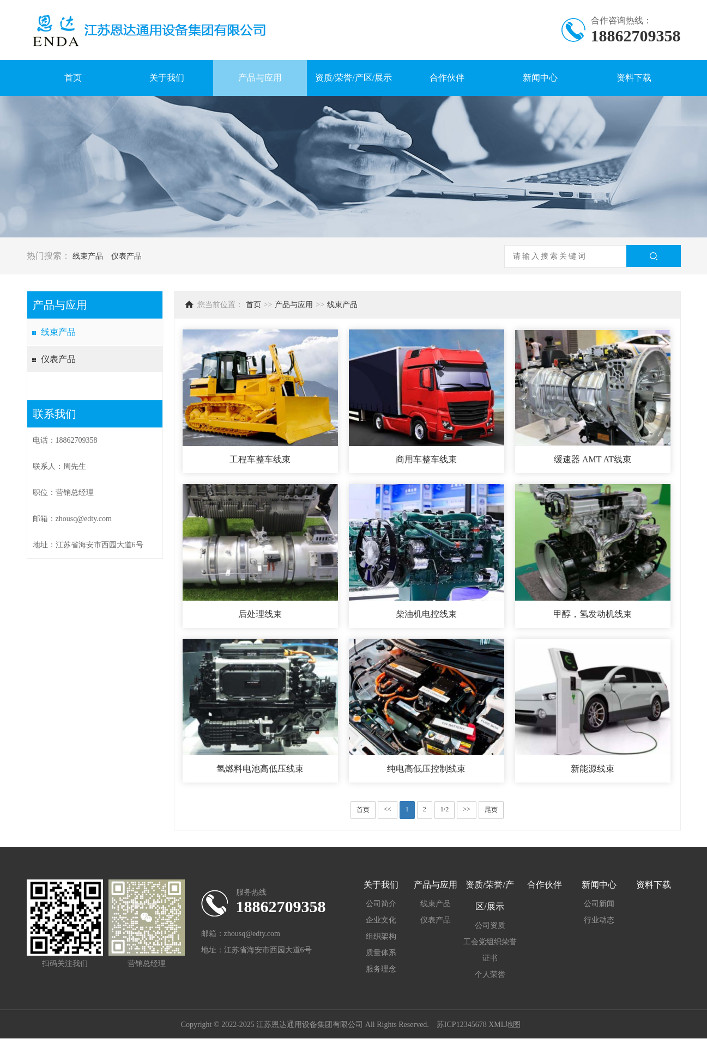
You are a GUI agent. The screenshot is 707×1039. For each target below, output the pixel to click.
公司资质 (490, 925)
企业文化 (381, 920)
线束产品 (87, 256)
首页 (73, 77)
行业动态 (599, 920)
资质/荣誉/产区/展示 (353, 77)
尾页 (491, 810)
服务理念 (381, 969)
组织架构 (381, 936)
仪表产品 (126, 256)
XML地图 (504, 1024)
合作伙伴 (447, 77)
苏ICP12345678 (462, 1024)
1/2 (444, 809)
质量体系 (381, 953)
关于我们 (166, 77)
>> (466, 809)
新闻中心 (540, 77)
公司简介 (381, 904)
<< (387, 809)
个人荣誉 (490, 974)
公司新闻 (599, 904)
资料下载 (634, 77)
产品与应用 (260, 77)
